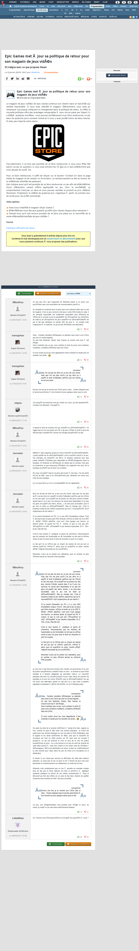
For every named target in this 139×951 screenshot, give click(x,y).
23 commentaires (51, 73)
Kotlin (87, 10)
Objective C (96, 10)
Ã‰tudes (86, 2)
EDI (86, 6)
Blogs (42, 2)
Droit (97, 2)
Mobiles (123, 6)
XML (70, 13)
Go (81, 10)
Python (120, 10)
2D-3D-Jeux (41, 10)
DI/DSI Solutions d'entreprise (25, 6)
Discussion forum (117, 75)
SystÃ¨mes (133, 6)
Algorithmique (29, 10)
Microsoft (61, 6)
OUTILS (59, 17)
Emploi (75, 2)
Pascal (106, 10)
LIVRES (94, 17)
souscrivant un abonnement (61, 239)
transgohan (18, 335)
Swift (134, 10)
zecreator (18, 453)
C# (72, 10)
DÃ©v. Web (78, 6)
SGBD (108, 6)
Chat (51, 2)
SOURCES (103, 17)
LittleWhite (35, 72)
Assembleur (53, 10)
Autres (77, 13)
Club (104, 2)
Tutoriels (25, 2)
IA (48, 6)
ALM (53, 6)
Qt (65, 13)
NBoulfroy (18, 302)
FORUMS (30, 17)
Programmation (97, 6)
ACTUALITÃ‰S (19, 17)
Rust (127, 10)
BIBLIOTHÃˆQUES (72, 17)
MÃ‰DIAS (85, 17)
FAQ (34, 2)
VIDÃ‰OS (113, 17)
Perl (113, 10)
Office (115, 6)
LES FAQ (40, 17)
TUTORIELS (49, 17)
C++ (66, 10)
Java (69, 6)
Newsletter (62, 2)
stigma (18, 403)
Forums (13, 2)
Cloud (42, 6)
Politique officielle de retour (20, 228)
